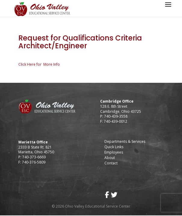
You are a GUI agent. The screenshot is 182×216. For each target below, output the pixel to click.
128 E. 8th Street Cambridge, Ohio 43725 (120, 109)
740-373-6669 (34, 157)
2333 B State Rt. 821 (35, 147)
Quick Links (113, 146)
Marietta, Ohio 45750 (36, 151)
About (109, 157)
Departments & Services (124, 141)
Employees (113, 152)
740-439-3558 (115, 116)
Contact (111, 163)
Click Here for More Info (39, 64)
